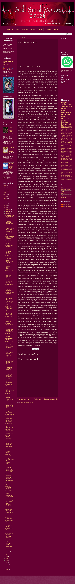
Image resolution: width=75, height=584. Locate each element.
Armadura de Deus (66, 145)
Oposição (66, 179)
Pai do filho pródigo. (7, 452)
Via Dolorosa (67, 176)
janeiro (7, 569)
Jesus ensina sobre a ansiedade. (8, 357)
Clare (62, 152)
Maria (70, 127)
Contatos (48, 29)
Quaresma (63, 154)
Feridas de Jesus (68, 165)
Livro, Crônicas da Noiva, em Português (8, 63)
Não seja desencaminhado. (9, 459)
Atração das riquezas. (8, 540)
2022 (5, 192)
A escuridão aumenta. (8, 544)
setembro (7, 551)
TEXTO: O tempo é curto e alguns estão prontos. (9, 228)
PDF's (33, 29)
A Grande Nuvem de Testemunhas (66, 135)
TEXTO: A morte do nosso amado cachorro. (9, 247)
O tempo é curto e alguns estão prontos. (9, 233)
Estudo (62, 155)
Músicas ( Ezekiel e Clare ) (9, 271)
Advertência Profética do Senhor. (8, 281)
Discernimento (66, 124)
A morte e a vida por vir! (8, 483)
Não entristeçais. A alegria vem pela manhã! (9, 313)
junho (6, 558)
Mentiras (70, 166)
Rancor (70, 172)
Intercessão (65, 114)
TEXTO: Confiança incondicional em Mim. (9, 294)
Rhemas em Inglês (65, 189)
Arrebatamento (66, 104)
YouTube (63, 195)
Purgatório (70, 155)
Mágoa (62, 179)
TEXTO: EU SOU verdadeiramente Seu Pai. (9, 257)
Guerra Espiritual (64, 121)
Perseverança (66, 112)
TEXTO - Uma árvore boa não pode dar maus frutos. (9, 406)
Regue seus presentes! (8, 320)
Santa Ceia (70, 163)
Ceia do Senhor (68, 161)
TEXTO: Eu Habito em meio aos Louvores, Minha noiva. (9, 374)
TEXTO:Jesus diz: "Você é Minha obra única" (9, 343)
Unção (62, 165)
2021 (5, 194)
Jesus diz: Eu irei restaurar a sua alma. (9, 242)
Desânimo (63, 149)
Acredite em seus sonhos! (9, 339)
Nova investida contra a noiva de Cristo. (9, 496)
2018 (5, 200)
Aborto (62, 161)
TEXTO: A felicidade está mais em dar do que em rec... (9, 325)
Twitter (62, 191)
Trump (69, 133)
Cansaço (63, 142)
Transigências (67, 175)
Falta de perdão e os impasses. (9, 421)
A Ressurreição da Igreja (66, 139)
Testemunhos (65, 144)
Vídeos (70, 159)
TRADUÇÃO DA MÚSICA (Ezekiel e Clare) (8, 266)
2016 (5, 205)
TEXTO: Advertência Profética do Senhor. (8, 275)
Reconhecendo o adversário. (9, 474)
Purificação (69, 148)
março (7, 564)
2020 (5, 196)
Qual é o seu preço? (8, 537)
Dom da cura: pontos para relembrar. (8, 443)
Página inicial (9, 29)
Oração (64, 103)
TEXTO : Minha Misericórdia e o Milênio (9, 386)
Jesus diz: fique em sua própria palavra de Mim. (9, 470)
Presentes (64, 133)
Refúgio (70, 141)
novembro (7, 211)
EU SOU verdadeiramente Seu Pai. (9, 261)
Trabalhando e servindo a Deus (66, 108)
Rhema (66, 158)
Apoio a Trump (66, 129)
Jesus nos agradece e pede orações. (9, 487)
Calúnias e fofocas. (7, 463)
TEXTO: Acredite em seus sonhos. (9, 335)
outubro (7, 213)
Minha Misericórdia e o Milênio (9, 390)
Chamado (64, 130)
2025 (5, 185)
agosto (7, 554)
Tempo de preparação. (8, 455)
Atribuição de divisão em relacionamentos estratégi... (9, 223)
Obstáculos (63, 168)
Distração (70, 147)
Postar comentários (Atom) (27, 402)
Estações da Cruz (65, 172)
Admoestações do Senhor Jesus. (9, 521)
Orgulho (63, 148)
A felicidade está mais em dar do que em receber (9, 330)
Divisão (70, 151)
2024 (5, 187)
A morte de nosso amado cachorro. (9, 252)
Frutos (62, 162)
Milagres (66, 162)
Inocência (63, 166)
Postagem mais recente (24, 399)
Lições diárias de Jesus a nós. (9, 534)
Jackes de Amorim (67, 206)
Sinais (67, 168)
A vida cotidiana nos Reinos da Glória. (9, 492)
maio (6, 560)
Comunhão (63, 147)
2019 (5, 198)
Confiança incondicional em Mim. (8, 298)
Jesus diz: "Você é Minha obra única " (9, 347)
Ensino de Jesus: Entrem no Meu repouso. (9, 303)
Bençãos (70, 154)
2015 (5, 207)
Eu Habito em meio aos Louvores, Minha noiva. (8, 380)
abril (6, 562)
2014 (5, 572)
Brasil (71, 178)
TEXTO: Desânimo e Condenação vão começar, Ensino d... (9, 362)
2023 (5, 190)
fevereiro (7, 567)
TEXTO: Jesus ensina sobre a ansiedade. (9, 352)
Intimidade (65, 118)
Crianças (63, 156)
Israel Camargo (66, 204)
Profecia (70, 152)
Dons (69, 130)
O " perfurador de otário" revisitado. (9, 401)
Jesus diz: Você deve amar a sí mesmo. (9, 548)
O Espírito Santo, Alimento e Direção (11, 149)
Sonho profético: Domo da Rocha (9, 530)
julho (6, 556)
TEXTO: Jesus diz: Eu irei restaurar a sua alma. (9, 237)
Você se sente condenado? (8, 466)
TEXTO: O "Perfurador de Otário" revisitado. (9, 395)
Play (17, 29)
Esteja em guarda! (9, 480)
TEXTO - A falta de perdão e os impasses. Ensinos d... (9, 416)
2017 (5, 203)
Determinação (64, 151)
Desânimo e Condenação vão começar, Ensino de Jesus (8, 368)
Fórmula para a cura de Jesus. (9, 439)
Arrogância (67, 178)
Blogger (50, 580)
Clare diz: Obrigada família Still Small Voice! (8, 505)
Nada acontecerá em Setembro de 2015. (9, 525)
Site (62, 187)
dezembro (7, 209)
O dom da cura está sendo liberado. (8, 448)
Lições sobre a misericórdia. (8, 478)
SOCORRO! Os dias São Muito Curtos (11, 166)
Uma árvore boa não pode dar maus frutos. (8, 411)
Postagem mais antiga (51, 399)
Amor (63, 116)
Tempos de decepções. (8, 436)
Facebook (63, 197)
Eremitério (69, 142)
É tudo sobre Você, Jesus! (8, 518)
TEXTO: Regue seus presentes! (9, 317)
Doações (25, 29)
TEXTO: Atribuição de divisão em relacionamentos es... (9, 217)
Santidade (64, 138)
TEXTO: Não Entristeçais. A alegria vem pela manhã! (9, 308)
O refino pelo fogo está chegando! (9, 500)
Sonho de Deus (65, 173)
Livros (40, 29)
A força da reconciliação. (9, 290)
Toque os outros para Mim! (8, 510)
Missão (63, 126)
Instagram (63, 193)
